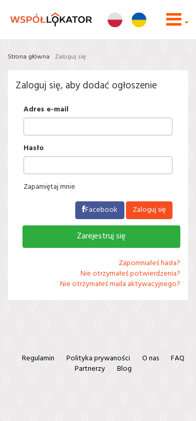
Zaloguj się (70, 57)
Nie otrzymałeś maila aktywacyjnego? (120, 284)
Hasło (34, 148)
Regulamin (38, 358)
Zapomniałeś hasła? (149, 263)
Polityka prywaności (98, 358)
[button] (177, 24)
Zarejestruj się (101, 236)
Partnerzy (90, 369)
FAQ (178, 358)
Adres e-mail (46, 110)
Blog (124, 369)
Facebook (100, 210)
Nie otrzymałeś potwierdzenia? (130, 274)
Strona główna (29, 57)
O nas (150, 358)
